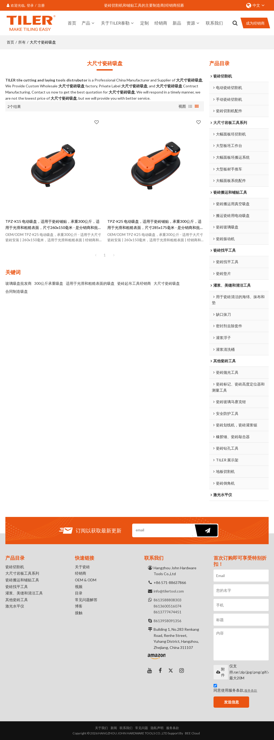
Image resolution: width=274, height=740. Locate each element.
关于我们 (101, 728)
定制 (144, 22)
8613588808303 (167, 600)
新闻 (114, 728)
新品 (177, 22)
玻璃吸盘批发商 (18, 283)
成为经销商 (255, 23)
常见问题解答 (86, 600)
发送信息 (231, 702)
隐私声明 (157, 728)
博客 (78, 607)
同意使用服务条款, (235, 689)
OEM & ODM (86, 580)
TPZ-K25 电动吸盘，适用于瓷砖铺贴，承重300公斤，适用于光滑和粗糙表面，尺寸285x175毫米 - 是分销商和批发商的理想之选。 (155, 224)
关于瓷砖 (82, 567)
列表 (190, 105)
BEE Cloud (192, 733)
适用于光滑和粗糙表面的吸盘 (90, 283)
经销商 (160, 22)
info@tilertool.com (169, 591)
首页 (72, 22)
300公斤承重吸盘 (48, 283)
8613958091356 (167, 620)
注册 (41, 5)
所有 (22, 41)
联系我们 (214, 22)
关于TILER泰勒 (115, 22)
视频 (78, 587)
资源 (191, 22)
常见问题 (141, 728)
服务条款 (250, 690)
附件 (220, 672)
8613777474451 (167, 612)
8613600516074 (167, 605)
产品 (86, 22)
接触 (78, 614)
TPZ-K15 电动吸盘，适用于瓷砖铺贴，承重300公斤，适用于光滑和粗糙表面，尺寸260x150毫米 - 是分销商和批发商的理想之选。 (53, 224)
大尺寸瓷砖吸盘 (167, 283)
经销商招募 (174, 5)
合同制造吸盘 (16, 291)
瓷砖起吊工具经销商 (134, 283)
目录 (78, 593)
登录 (30, 5)
